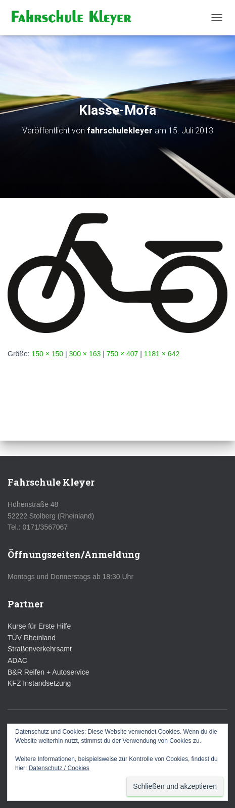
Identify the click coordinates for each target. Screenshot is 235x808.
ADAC (17, 660)
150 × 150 (47, 354)
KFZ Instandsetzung (39, 683)
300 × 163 (85, 354)
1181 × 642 (161, 354)
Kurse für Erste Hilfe (39, 626)
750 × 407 (122, 354)
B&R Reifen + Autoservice (48, 672)
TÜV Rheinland (32, 638)
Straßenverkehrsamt (40, 649)
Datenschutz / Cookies (59, 768)
